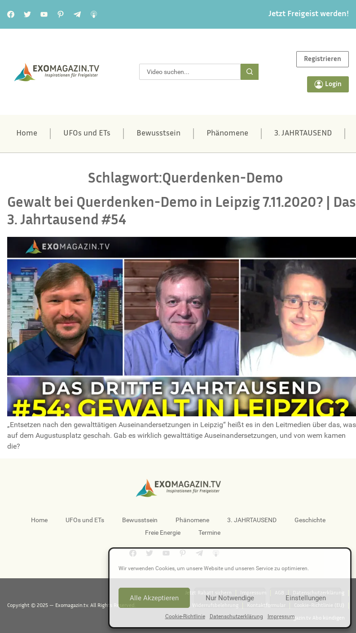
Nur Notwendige (230, 598)
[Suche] (250, 72)
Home (26, 133)
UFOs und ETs (86, 133)
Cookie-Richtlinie (185, 616)
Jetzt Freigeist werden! (308, 14)
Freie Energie (162, 532)
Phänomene (227, 133)
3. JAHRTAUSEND (303, 133)
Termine (209, 532)
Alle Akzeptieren (154, 598)
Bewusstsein (158, 133)
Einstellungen (306, 598)
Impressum (281, 616)
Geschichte (309, 520)
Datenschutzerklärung (236, 616)
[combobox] (190, 72)
